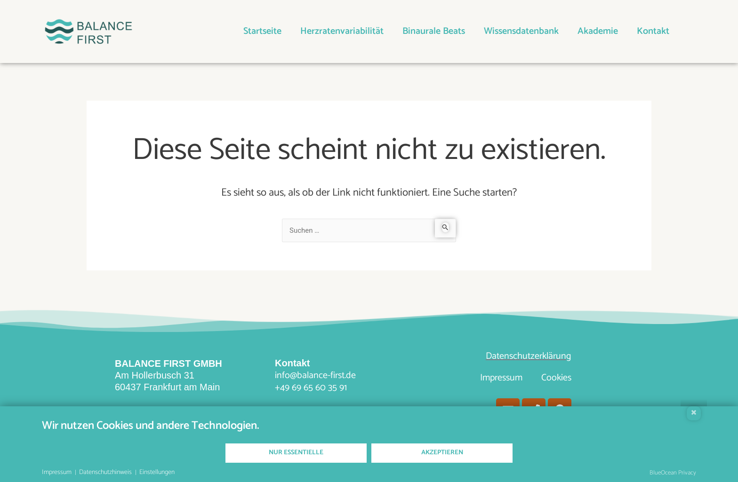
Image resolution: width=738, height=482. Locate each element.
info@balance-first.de (315, 375)
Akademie (598, 31)
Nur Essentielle (296, 452)
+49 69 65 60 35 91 (311, 387)
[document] (369, 430)
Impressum (501, 378)
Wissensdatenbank (521, 31)
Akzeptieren (442, 452)
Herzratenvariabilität (342, 31)
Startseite (262, 31)
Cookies (556, 378)
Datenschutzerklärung (528, 356)
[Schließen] (694, 413)
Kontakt (653, 31)
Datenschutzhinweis (105, 472)
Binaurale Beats (433, 31)
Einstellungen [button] (157, 472)
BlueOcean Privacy (673, 473)
